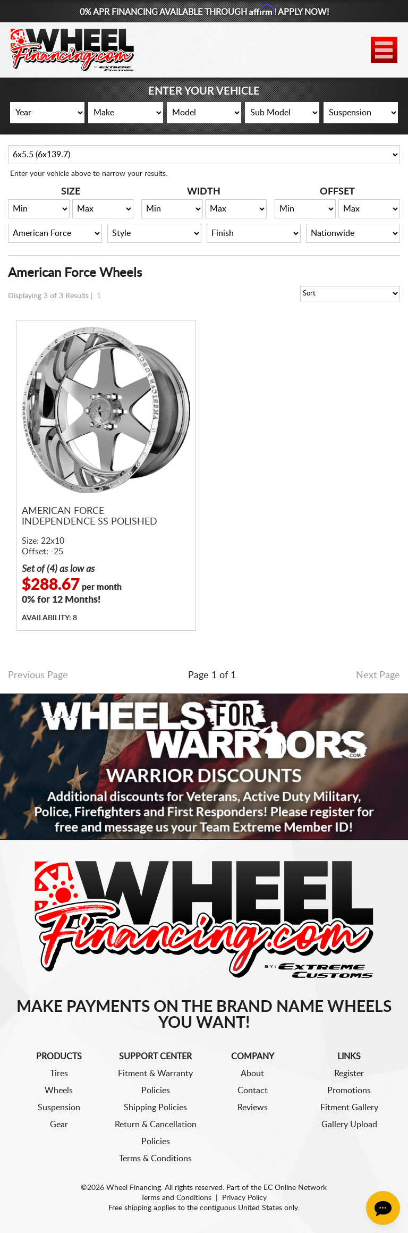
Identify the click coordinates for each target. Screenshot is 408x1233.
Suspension (59, 1107)
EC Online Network (295, 1188)
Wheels (59, 1090)
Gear (59, 1124)
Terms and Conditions (176, 1198)
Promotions (349, 1090)
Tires (59, 1073)
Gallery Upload (349, 1124)
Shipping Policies (155, 1107)
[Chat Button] (383, 1208)
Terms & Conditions (155, 1158)
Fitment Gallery (349, 1107)
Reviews (252, 1107)
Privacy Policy (244, 1198)
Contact (252, 1090)
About (252, 1073)
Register (349, 1073)
